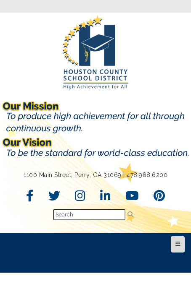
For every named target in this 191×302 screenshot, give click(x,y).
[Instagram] (80, 198)
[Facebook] (30, 198)
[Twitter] (54, 198)
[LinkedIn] (105, 198)
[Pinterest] (159, 198)
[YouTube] (132, 198)
